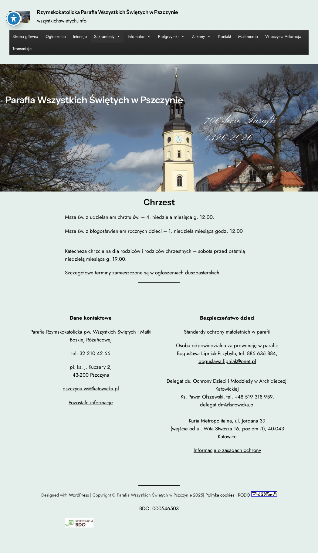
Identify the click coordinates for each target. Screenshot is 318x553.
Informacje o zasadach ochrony (227, 450)
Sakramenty (107, 36)
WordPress (79, 495)
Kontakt (224, 36)
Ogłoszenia (56, 36)
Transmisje (22, 49)
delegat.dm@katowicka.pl (227, 404)
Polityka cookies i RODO (227, 495)
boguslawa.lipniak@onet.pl (227, 361)
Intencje (80, 36)
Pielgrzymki (171, 36)
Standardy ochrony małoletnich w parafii (227, 331)
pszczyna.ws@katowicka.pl (91, 388)
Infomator (139, 36)
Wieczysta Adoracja (283, 36)
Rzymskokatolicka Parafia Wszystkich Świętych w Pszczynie (107, 12)
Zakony (201, 36)
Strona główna (25, 36)
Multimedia (248, 36)
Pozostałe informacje (91, 402)
